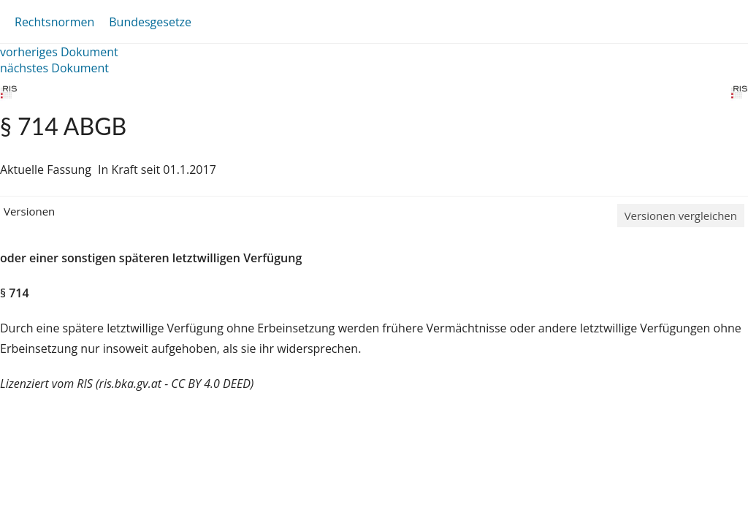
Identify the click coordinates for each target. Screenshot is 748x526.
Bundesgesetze (150, 22)
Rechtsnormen (54, 22)
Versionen (29, 211)
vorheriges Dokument (59, 52)
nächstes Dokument (54, 68)
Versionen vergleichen (681, 215)
